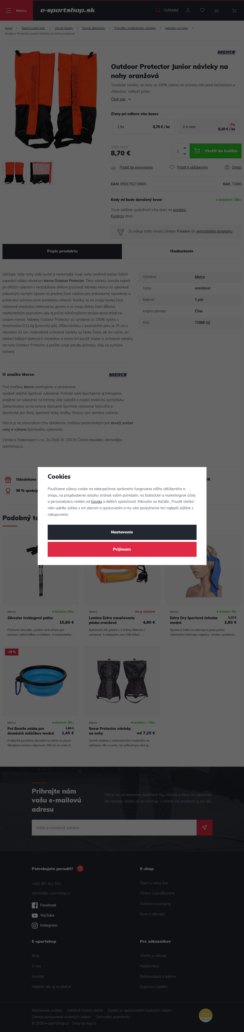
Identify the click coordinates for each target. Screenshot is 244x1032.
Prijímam (122, 550)
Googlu (96, 502)
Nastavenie (122, 532)
